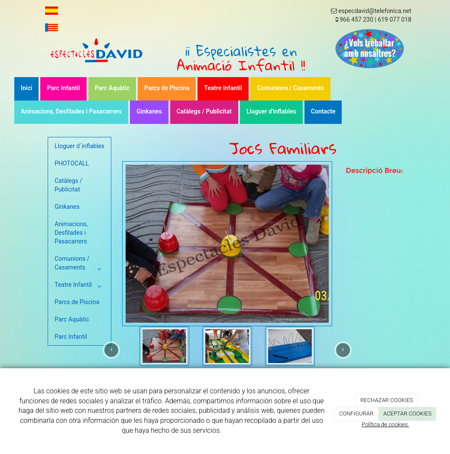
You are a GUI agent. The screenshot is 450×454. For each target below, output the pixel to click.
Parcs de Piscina (166, 87)
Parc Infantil (63, 87)
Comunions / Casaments (290, 87)
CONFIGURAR (356, 413)
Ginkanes (149, 111)
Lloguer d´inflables (79, 146)
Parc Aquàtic (112, 87)
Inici (26, 87)
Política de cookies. (385, 424)
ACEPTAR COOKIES (407, 413)
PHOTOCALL (72, 163)
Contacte (323, 111)
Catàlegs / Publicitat (204, 111)
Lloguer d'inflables (271, 111)
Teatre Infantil (223, 87)
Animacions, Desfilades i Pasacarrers (71, 111)
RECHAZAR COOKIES (386, 400)
